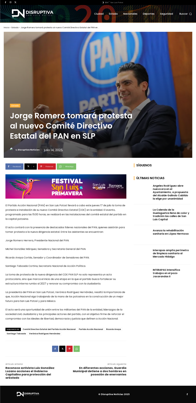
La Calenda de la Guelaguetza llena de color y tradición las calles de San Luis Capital (171, 214)
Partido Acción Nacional (91, 329)
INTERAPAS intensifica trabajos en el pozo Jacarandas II (166, 273)
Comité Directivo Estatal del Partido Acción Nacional (49, 329)
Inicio (6, 27)
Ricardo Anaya (113, 329)
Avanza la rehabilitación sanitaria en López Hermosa (171, 232)
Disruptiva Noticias (29, 149)
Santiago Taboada (16, 333)
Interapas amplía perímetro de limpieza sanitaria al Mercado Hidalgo (171, 253)
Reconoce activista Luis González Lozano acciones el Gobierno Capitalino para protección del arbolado (29, 373)
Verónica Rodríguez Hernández (44, 333)
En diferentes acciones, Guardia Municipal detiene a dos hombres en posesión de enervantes (99, 371)
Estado (15, 27)
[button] (185, 14)
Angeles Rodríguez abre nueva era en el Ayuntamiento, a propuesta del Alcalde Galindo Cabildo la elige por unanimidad (170, 192)
